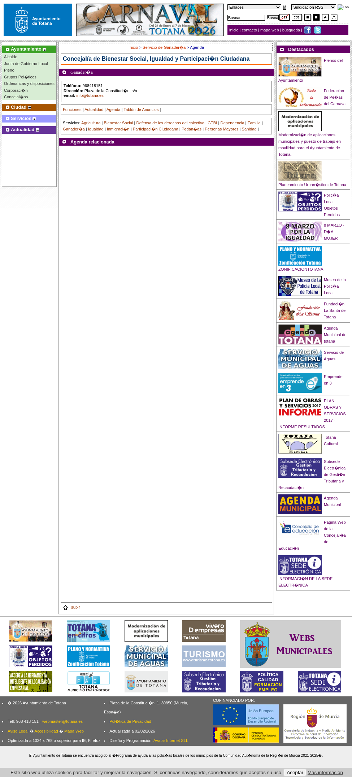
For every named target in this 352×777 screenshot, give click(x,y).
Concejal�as (16, 97)
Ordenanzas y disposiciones (29, 83)
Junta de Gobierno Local (26, 63)
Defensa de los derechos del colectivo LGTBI (176, 123)
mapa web (270, 30)
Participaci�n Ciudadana (155, 129)
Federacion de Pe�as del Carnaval (335, 97)
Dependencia (232, 123)
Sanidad (249, 129)
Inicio (134, 47)
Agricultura (90, 123)
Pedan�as (191, 129)
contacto (249, 30)
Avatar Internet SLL (170, 740)
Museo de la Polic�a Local (335, 286)
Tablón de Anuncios (140, 109)
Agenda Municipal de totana (335, 334)
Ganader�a (74, 129)
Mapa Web (74, 731)
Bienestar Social (118, 123)
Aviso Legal (18, 731)
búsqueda (291, 30)
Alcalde (10, 57)
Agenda (114, 109)
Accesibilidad (46, 731)
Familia (254, 123)
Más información (325, 772)
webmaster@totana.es (62, 721)
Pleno (9, 70)
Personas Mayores (221, 129)
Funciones (72, 109)
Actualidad (93, 109)
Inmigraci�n (118, 129)
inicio (234, 30)
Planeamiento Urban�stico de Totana (312, 185)
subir (71, 607)
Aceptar (295, 772)
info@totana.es (89, 95)
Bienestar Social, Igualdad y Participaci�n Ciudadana (176, 59)
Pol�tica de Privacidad (130, 721)
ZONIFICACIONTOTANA (300, 269)
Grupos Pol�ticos (20, 77)
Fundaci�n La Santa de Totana (335, 310)
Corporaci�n (16, 90)
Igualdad (96, 129)
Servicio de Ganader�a (164, 47)
